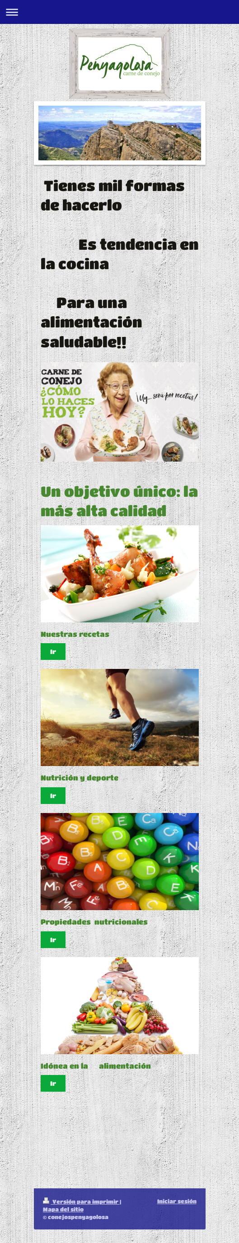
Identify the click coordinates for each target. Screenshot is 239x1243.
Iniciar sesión (177, 1201)
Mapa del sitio (63, 1209)
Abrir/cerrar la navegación (119, 12)
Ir (53, 651)
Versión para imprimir (81, 1201)
